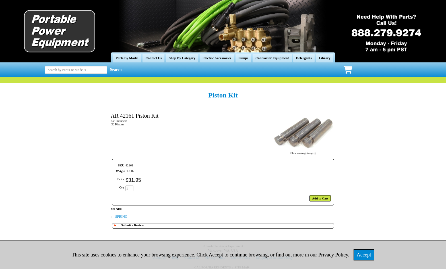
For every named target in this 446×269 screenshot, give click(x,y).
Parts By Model (126, 58)
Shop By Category (182, 58)
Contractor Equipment (272, 58)
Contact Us (153, 58)
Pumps (243, 58)
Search (116, 70)
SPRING (121, 217)
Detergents (304, 58)
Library (325, 58)
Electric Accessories (217, 58)
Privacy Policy (333, 255)
